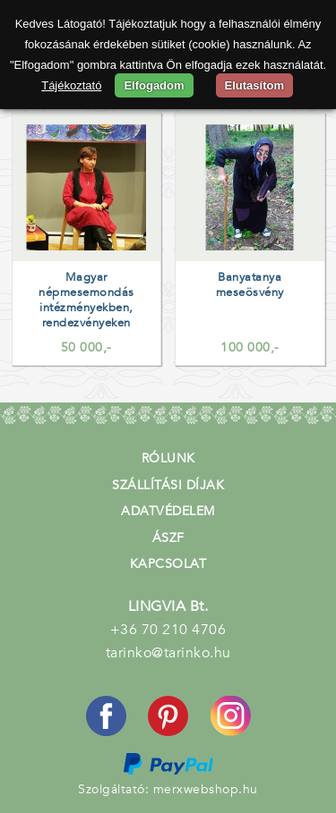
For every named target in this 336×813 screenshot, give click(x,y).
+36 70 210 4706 (168, 629)
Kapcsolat (168, 563)
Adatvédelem (168, 511)
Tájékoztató (71, 85)
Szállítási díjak (168, 485)
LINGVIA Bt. (168, 606)
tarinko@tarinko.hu (168, 653)
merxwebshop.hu (205, 789)
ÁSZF (168, 537)
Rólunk (168, 458)
